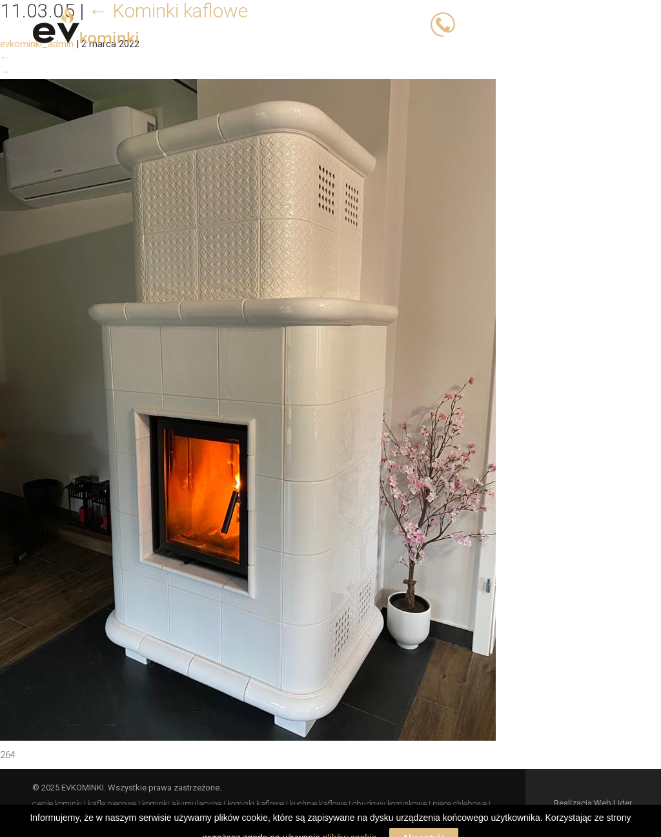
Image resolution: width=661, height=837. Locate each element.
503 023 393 (489, 24)
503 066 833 (558, 24)
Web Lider (613, 803)
